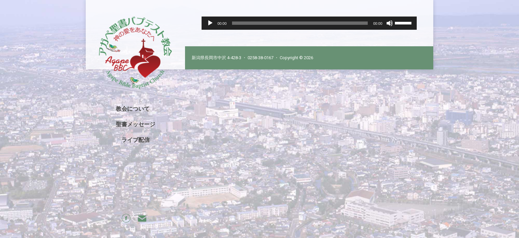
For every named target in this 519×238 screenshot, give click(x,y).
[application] (309, 23)
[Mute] (389, 23)
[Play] (210, 23)
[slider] (300, 23)
